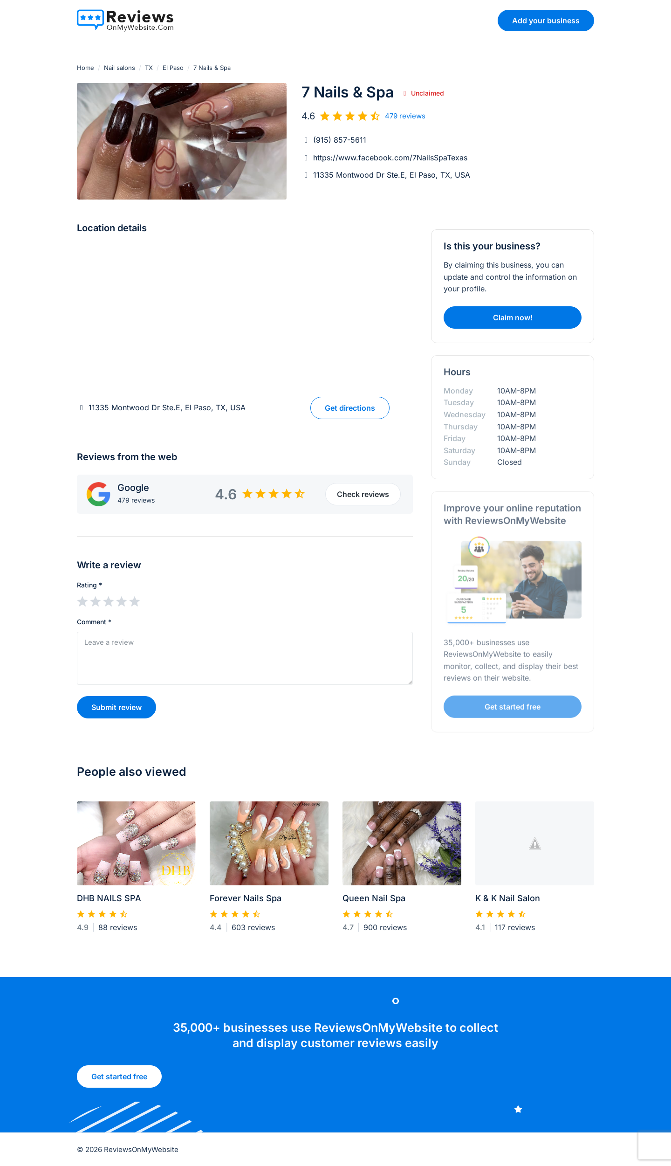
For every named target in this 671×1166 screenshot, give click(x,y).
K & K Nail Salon (507, 902)
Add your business (546, 20)
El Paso (173, 67)
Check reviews (363, 494)
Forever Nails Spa (245, 902)
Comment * (94, 622)
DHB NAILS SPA (109, 902)
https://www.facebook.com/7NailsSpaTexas (390, 157)
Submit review (116, 707)
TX (149, 67)
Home (85, 67)
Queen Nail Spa (373, 902)
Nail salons (119, 67)
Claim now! (513, 317)
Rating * (89, 585)
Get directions (350, 408)
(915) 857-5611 (339, 140)
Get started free (513, 709)
